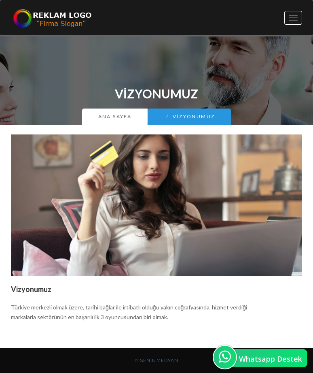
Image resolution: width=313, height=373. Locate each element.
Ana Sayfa (115, 116)
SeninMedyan (159, 360)
